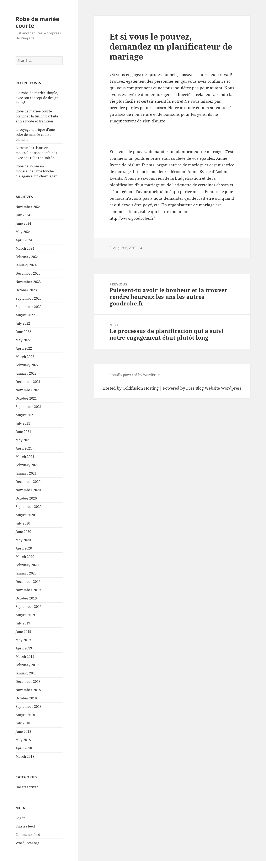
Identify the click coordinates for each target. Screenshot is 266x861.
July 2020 (23, 523)
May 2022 (23, 340)
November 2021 (28, 390)
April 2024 (24, 240)
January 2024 (26, 265)
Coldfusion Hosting (141, 388)
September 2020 (29, 506)
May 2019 (23, 640)
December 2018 (28, 681)
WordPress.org (27, 843)
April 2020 (24, 548)
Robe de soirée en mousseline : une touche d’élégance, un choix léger (36, 171)
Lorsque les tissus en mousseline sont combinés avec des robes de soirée (36, 153)
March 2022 (25, 356)
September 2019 (29, 606)
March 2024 (25, 248)
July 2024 (23, 215)
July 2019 (23, 623)
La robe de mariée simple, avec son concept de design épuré (37, 98)
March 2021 (25, 456)
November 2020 (28, 490)
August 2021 (25, 415)
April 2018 (24, 748)
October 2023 (26, 290)
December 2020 (28, 481)
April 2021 (24, 448)
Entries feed (25, 826)
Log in (20, 818)
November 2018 (28, 690)
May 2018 (23, 740)
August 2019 (25, 615)
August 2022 (25, 315)
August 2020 (25, 515)
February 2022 (27, 365)
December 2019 (28, 581)
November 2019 (28, 590)
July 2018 (23, 723)
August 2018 (25, 715)
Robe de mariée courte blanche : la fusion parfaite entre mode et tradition (37, 116)
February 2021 (27, 465)
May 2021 (23, 440)
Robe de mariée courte (37, 22)
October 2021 (26, 398)
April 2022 (24, 348)
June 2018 (23, 731)
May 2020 (23, 540)
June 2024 (23, 223)
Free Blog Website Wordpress (214, 388)
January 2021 (26, 473)
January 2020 (26, 573)
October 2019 (26, 598)
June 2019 (23, 631)
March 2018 (25, 756)
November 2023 (28, 281)
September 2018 (29, 706)
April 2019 (24, 648)
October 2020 (26, 498)
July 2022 (23, 323)
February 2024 (27, 256)
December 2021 (28, 381)
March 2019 (25, 656)
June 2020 (23, 531)
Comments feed (28, 834)
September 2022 (29, 306)
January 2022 (26, 373)
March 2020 (25, 556)
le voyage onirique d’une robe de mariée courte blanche (35, 134)
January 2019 (26, 673)
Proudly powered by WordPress (135, 375)
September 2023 (29, 298)
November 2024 (28, 206)
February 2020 (27, 565)
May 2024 (23, 231)
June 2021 (23, 431)
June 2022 (23, 331)
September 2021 (29, 406)
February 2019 (27, 665)
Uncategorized (27, 787)
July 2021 (23, 423)
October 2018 (26, 698)
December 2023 (28, 273)
